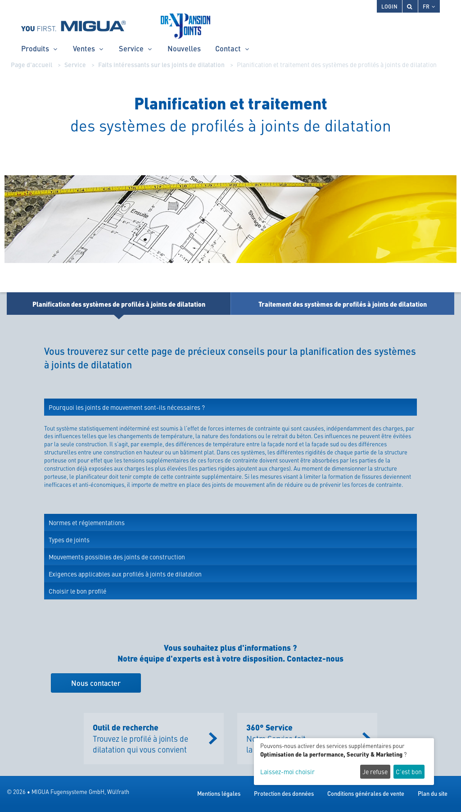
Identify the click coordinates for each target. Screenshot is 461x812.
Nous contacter (96, 683)
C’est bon (409, 771)
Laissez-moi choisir (287, 771)
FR (429, 6)
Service (75, 64)
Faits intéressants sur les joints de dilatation (161, 64)
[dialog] (344, 761)
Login (389, 6)
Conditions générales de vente (365, 793)
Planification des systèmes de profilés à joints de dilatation (118, 303)
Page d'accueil (31, 64)
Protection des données (284, 793)
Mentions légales (218, 793)
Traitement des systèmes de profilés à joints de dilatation (342, 303)
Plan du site (432, 793)
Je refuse (375, 771)
